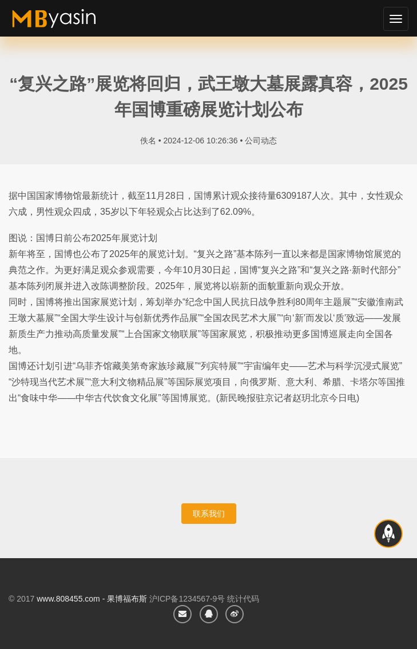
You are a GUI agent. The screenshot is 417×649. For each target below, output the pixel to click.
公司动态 (261, 140)
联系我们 (209, 513)
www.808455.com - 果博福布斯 (92, 598)
